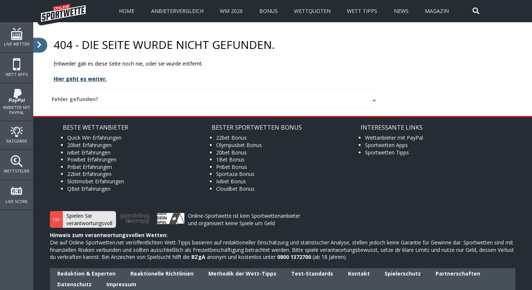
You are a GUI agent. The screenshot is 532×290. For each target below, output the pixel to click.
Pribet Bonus (231, 166)
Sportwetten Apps (386, 145)
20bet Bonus (231, 152)
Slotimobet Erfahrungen (95, 181)
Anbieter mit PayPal (16, 102)
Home (126, 10)
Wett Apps (16, 67)
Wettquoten (312, 10)
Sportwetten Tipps (387, 152)
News (401, 10)
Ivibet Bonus (231, 181)
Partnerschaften (458, 273)
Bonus (268, 10)
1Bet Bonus (230, 159)
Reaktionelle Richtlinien (162, 273)
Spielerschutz (403, 273)
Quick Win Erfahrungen (94, 137)
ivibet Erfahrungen (88, 152)
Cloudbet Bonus (235, 188)
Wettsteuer (16, 164)
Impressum (121, 284)
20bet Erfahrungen (89, 145)
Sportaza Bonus (235, 173)
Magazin (437, 10)
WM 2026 (231, 10)
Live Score (16, 195)
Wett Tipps (362, 10)
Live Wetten (16, 37)
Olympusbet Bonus (239, 145)
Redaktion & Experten (86, 273)
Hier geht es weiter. (80, 78)
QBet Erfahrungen (88, 188)
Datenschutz (74, 284)
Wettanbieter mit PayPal (394, 137)
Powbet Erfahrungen (91, 159)
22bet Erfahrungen (89, 173)
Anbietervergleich (177, 10)
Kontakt (359, 273)
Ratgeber (16, 135)
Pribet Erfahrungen (89, 166)
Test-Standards (312, 273)
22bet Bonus (231, 137)
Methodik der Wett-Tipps (242, 273)
